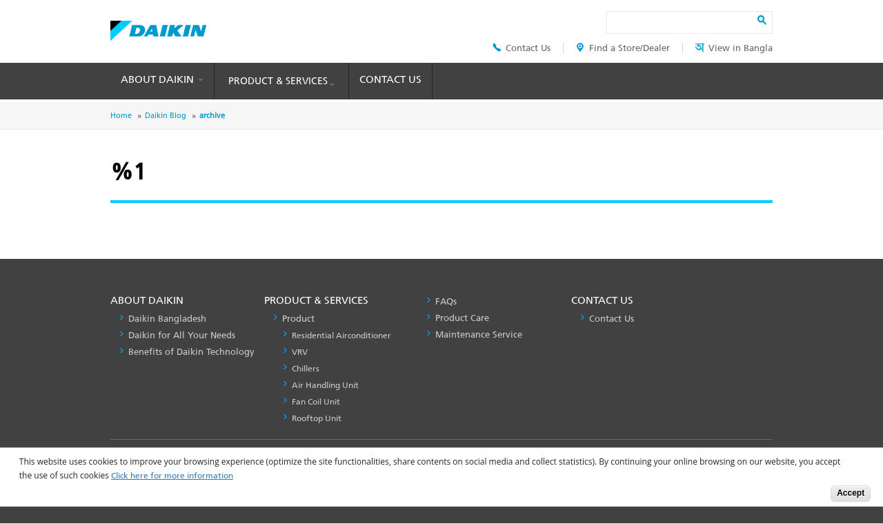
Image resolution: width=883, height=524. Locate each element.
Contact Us (521, 48)
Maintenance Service (478, 334)
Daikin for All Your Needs (181, 335)
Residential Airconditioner (341, 335)
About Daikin (162, 79)
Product (298, 318)
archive (212, 115)
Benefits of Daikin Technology (191, 352)
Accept (850, 493)
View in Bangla (734, 48)
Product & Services (281, 81)
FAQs (446, 301)
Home (121, 115)
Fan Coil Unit (316, 402)
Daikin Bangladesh (167, 318)
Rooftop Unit (316, 418)
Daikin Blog (165, 115)
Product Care (462, 318)
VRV (300, 352)
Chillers (305, 368)
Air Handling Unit (325, 385)
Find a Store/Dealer (623, 48)
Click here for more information (172, 476)
